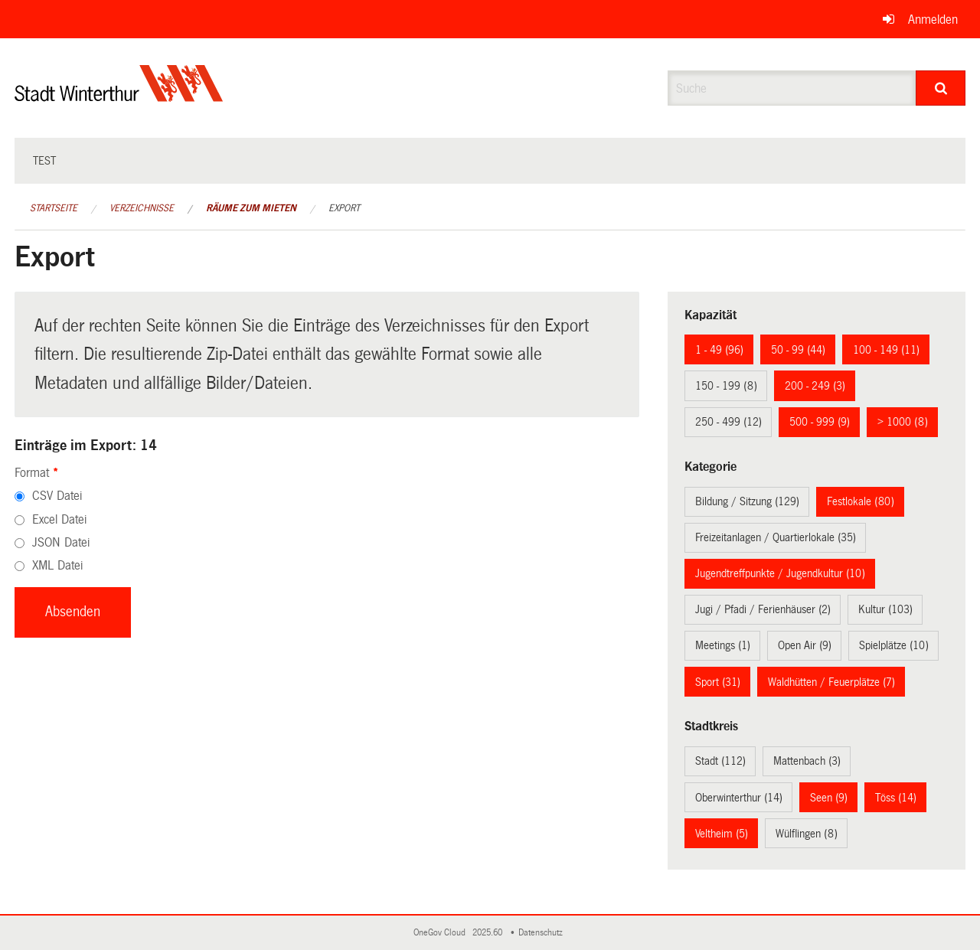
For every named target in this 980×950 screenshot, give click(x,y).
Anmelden (933, 19)
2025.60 (488, 933)
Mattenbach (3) (807, 761)
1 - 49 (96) (719, 350)
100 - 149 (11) (886, 350)
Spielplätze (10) (894, 645)
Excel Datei (59, 519)
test (44, 161)
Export (344, 208)
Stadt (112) (720, 761)
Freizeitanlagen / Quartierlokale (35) (775, 537)
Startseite (53, 208)
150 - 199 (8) (726, 386)
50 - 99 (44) (798, 350)
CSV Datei (57, 495)
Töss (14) (895, 798)
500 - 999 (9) (819, 422)
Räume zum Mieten (251, 208)
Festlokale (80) (860, 501)
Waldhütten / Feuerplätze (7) (831, 682)
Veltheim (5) (721, 834)
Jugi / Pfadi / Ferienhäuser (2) (763, 609)
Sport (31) (717, 682)
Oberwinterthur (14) (738, 798)
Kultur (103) (885, 609)
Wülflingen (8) (807, 834)
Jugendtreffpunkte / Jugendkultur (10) (780, 573)
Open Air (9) (804, 645)
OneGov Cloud (441, 933)
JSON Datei (61, 542)
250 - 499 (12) (728, 422)
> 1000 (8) (902, 422)
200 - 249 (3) (815, 386)
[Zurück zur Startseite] (119, 96)
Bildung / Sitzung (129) (747, 501)
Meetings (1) (722, 645)
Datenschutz (542, 933)
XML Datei (57, 565)
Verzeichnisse (141, 208)
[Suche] (940, 88)
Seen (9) (829, 798)
